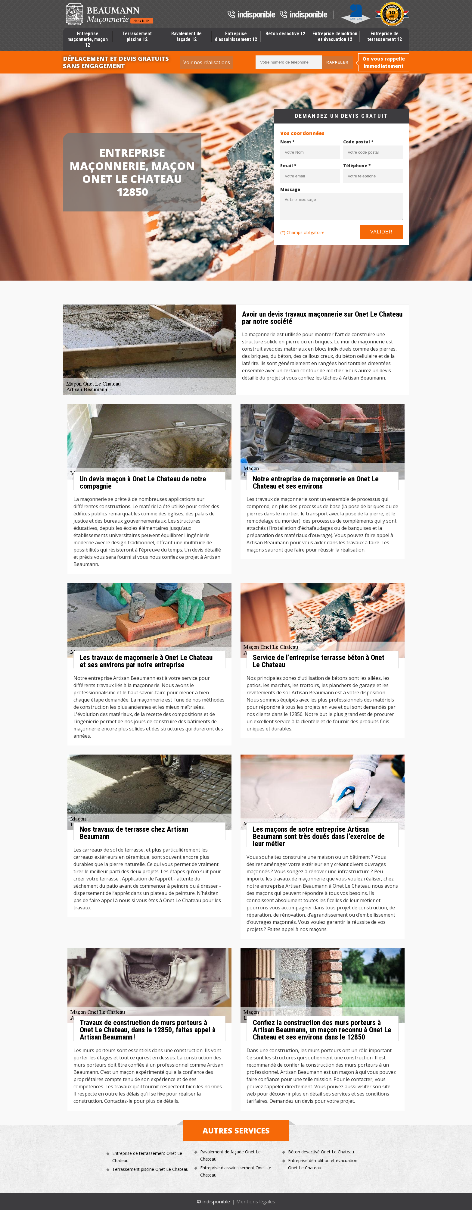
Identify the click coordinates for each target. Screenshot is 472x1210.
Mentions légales (255, 1201)
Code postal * (358, 142)
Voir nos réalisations (206, 62)
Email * (288, 165)
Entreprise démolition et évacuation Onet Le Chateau (322, 1164)
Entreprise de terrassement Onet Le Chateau (147, 1156)
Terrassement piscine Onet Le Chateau (150, 1169)
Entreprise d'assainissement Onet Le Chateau (235, 1171)
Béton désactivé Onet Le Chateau (321, 1152)
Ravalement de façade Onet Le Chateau (230, 1155)
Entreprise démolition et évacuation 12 (334, 36)
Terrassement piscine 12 (137, 36)
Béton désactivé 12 (285, 33)
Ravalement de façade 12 (186, 36)
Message (290, 189)
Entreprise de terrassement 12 (384, 36)
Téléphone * (357, 165)
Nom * (287, 142)
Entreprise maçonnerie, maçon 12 (87, 39)
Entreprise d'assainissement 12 (236, 36)
